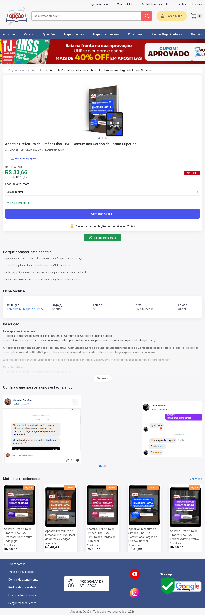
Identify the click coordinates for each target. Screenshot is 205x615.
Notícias (196, 34)
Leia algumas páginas (23, 158)
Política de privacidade (22, 587)
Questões (49, 34)
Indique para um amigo (102, 237)
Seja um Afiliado (99, 4)
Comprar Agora (101, 213)
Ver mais (102, 378)
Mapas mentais (74, 34)
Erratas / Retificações (190, 4)
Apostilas (9, 34)
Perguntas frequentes (22, 603)
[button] (99, 138)
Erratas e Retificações (22, 595)
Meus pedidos (125, 4)
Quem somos (16, 564)
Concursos (135, 34)
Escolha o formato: (17, 184)
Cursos (29, 34)
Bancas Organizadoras (167, 34)
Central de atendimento (23, 579)
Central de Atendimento (155, 4)
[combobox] (86, 16)
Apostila (37, 70)
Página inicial (16, 70)
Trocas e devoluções (21, 571)
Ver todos (196, 479)
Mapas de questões (106, 34)
